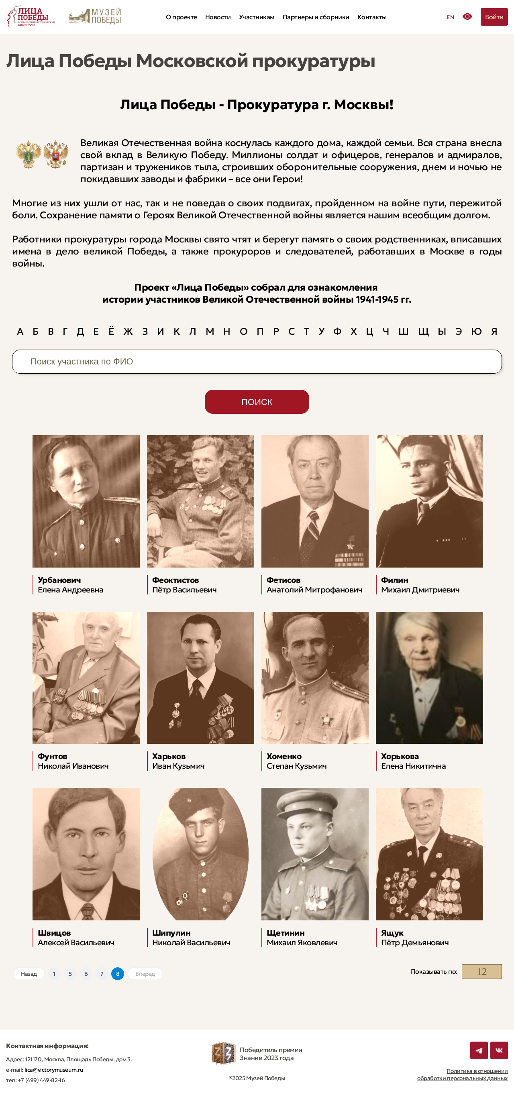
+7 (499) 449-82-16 (40, 1080)
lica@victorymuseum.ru (53, 1069)
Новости (218, 17)
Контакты (372, 17)
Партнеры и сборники (316, 17)
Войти (494, 17)
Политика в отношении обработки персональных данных (462, 1074)
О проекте (181, 17)
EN (450, 17)
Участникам (257, 17)
